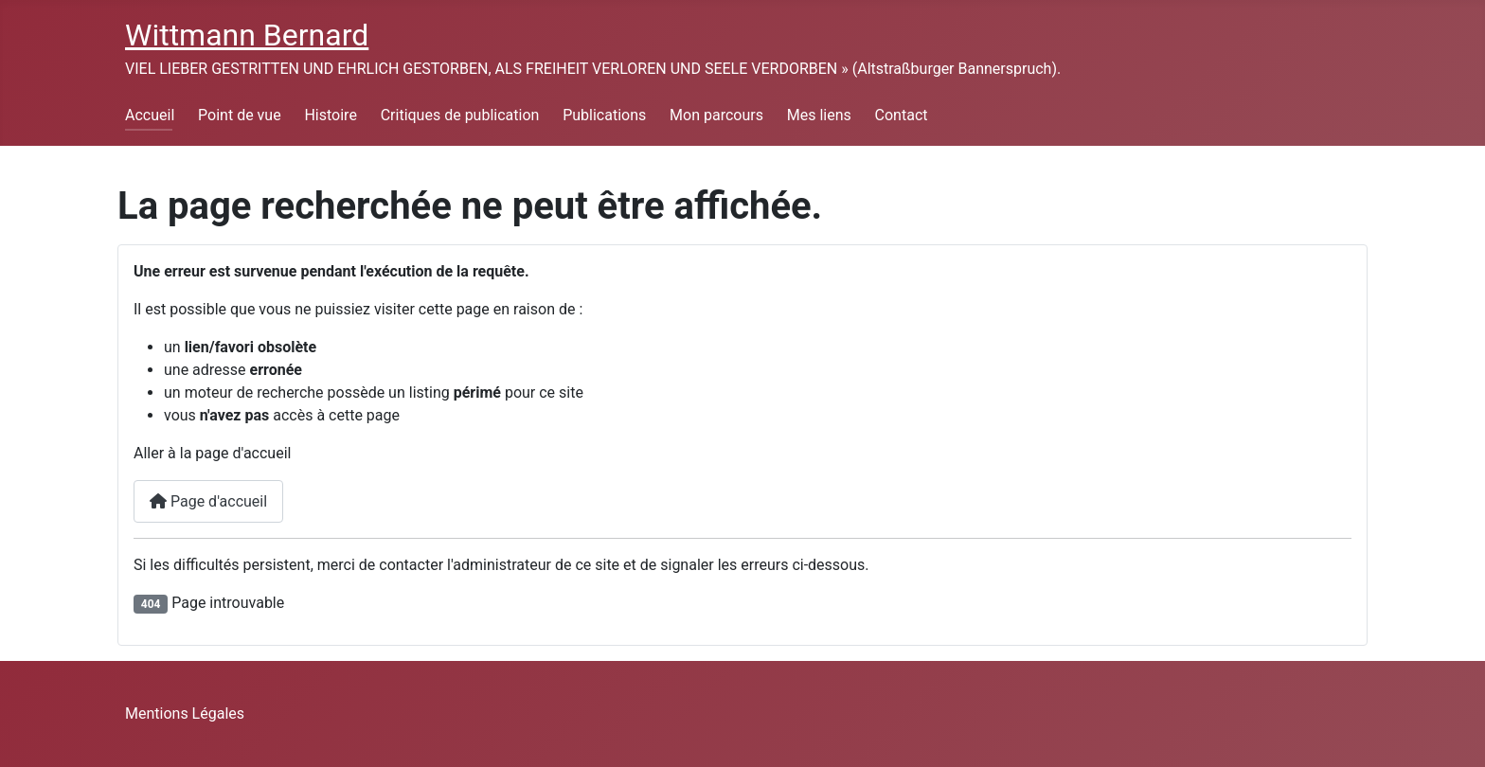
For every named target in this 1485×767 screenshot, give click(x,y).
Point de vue (239, 115)
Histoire (330, 115)
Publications (604, 115)
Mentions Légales (184, 713)
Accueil (149, 115)
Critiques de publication (460, 115)
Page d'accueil (208, 501)
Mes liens (819, 115)
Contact (901, 115)
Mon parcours (716, 115)
